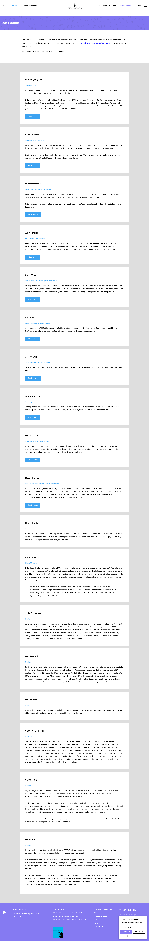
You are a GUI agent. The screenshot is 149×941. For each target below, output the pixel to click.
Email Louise (33, 166)
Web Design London (126, 915)
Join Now (13, 8)
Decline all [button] (139, 931)
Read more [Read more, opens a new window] (133, 928)
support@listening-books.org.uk (75, 919)
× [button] (145, 918)
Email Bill (32, 117)
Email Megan (33, 505)
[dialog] (133, 927)
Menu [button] (140, 8)
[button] (146, 8)
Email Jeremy (33, 378)
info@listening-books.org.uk (73, 912)
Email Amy (33, 257)
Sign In (4, 8)
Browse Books (124, 8)
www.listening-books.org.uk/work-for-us (95, 43)
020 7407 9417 (57, 912)
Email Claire (32, 299)
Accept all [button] (126, 931)
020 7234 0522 (58, 919)
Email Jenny (32, 417)
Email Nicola (33, 460)
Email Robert (33, 215)
